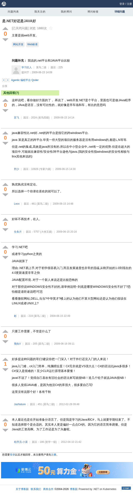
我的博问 (66, 11)
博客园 (74, 489)
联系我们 (36, 489)
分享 (4, 86)
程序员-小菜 (21, 441)
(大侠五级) (46, 231)
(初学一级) (51, 441)
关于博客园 (22, 489)
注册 (129, 3)
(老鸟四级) (44, 117)
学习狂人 (26, 67)
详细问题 (120, 11)
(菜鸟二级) (43, 203)
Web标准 (32, 44)
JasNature (20, 404)
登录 (122, 3)
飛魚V (17, 343)
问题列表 (13, 11)
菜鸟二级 (41, 67)
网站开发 (18, 44)
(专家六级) (45, 169)
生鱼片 (18, 231)
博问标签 (93, 11)
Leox (17, 203)
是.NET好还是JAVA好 (19, 21)
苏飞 (16, 117)
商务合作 (48, 489)
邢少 (16, 169)
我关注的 (40, 11)
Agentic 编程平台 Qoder (25, 80)
